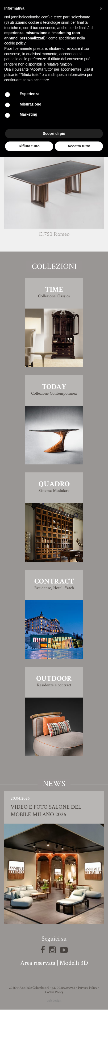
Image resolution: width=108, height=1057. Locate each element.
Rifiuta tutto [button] (29, 146)
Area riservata (37, 1010)
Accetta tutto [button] (79, 146)
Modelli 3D (74, 1010)
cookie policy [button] (14, 43)
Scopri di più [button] (54, 133)
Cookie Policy (54, 1039)
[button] (101, 8)
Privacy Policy (87, 1035)
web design (54, 1048)
